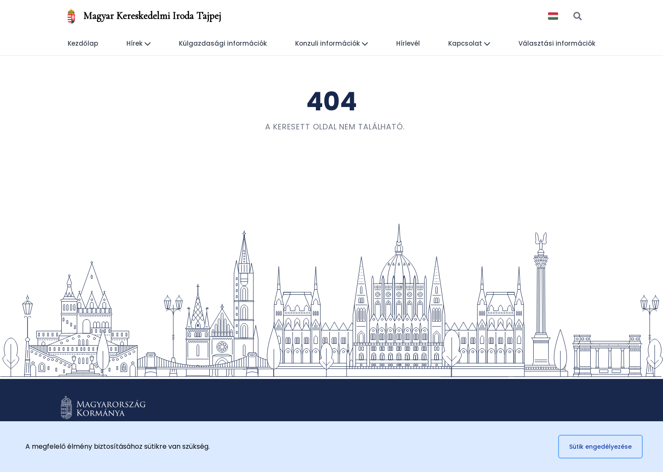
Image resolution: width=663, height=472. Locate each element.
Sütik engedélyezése (600, 446)
